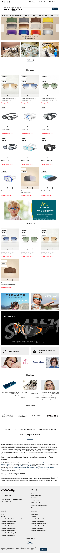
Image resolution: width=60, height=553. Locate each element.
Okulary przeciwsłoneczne (45, 15)
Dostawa (33, 493)
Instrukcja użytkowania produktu (39, 505)
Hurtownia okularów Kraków (8, 523)
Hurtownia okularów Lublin (37, 528)
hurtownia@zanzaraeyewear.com (13, 499)
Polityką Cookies (22, 547)
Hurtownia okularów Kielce (37, 521)
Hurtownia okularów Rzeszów (38, 530)
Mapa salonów (34, 514)
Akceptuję (43, 549)
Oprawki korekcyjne (16, 15)
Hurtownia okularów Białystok (8, 533)
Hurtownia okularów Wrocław (8, 528)
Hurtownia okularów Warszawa (8, 521)
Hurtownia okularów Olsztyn (8, 535)
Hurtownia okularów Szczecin (38, 523)
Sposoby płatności (35, 502)
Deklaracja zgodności (36, 507)
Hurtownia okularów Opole (37, 526)
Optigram (33, 516)
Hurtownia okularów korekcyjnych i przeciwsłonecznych (15, 519)
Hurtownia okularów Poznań (8, 526)
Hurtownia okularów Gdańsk (8, 530)
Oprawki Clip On (30, 15)
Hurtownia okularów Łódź (37, 519)
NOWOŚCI (5, 15)
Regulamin (34, 497)
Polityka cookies (35, 500)
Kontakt (3, 516)
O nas (2, 514)
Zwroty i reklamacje (36, 495)
